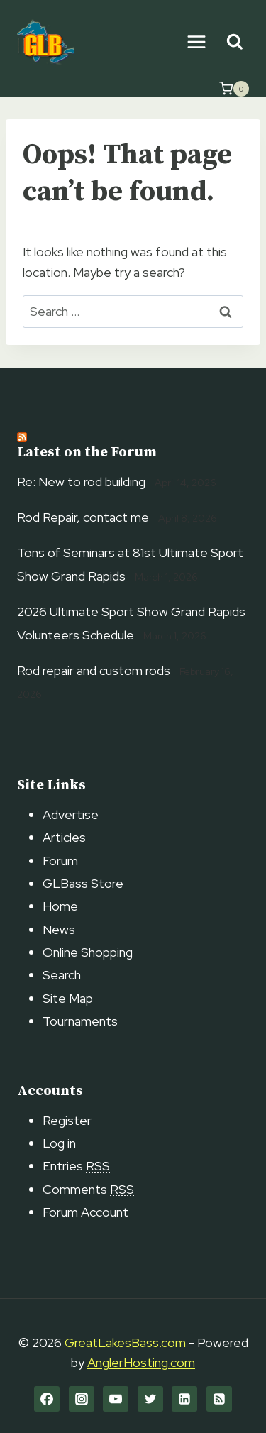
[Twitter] (150, 1399)
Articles (64, 837)
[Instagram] (81, 1399)
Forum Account (85, 1212)
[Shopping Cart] (234, 89)
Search (62, 975)
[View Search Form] (234, 42)
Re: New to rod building (81, 481)
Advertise (71, 814)
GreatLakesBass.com (125, 1342)
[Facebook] (47, 1399)
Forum (60, 860)
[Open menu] (196, 41)
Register (67, 1120)
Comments (88, 1189)
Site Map (68, 998)
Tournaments (80, 1021)
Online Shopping (88, 952)
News (59, 929)
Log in (59, 1143)
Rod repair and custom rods (93, 670)
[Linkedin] (184, 1399)
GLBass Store (83, 883)
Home (60, 906)
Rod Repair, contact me (83, 517)
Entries (76, 1166)
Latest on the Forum (87, 452)
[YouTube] (115, 1399)
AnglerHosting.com (141, 1362)
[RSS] (219, 1399)
